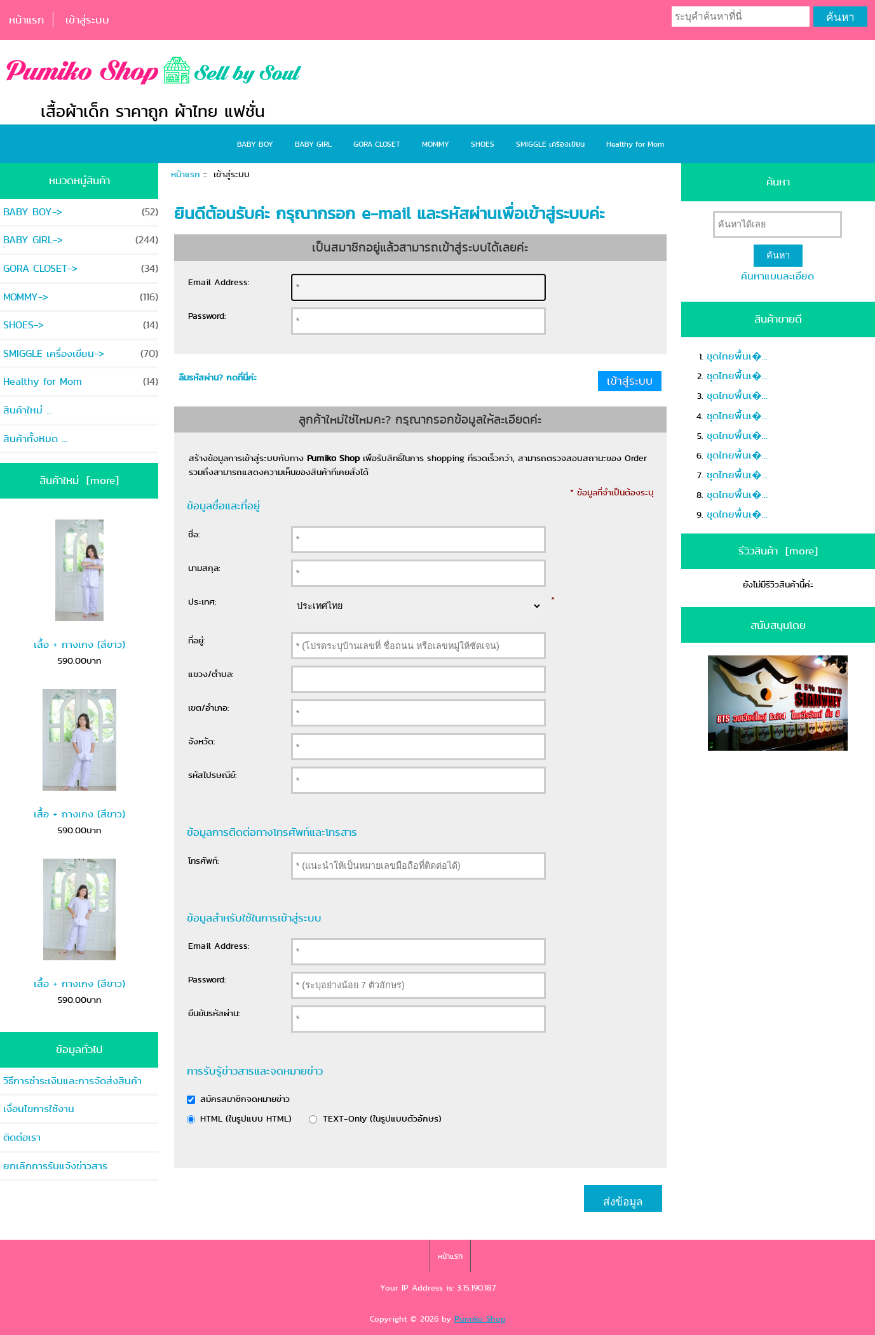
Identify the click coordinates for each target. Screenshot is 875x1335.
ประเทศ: (202, 601)
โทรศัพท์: (203, 860)
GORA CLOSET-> (80, 268)
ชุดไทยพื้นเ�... (737, 356)
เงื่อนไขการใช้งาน (38, 1108)
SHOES (482, 143)
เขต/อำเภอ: (208, 707)
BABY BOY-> (80, 212)
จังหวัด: (201, 741)
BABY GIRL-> (80, 239)
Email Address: (219, 282)
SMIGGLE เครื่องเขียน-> (80, 353)
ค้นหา (778, 181)
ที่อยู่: (196, 640)
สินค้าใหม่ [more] (79, 480)
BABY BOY (255, 143)
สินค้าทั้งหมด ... (35, 438)
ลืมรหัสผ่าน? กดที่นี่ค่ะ (218, 377)
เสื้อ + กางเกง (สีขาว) (79, 586)
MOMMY (435, 143)
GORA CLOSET (376, 143)
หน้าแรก (26, 19)
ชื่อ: (194, 534)
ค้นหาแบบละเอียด (777, 276)
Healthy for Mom (635, 143)
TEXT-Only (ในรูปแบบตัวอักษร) (382, 1118)
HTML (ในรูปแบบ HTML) (246, 1118)
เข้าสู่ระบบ (87, 19)
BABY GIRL (313, 143)
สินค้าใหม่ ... (27, 410)
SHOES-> (80, 325)
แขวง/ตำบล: (211, 674)
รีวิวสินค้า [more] (778, 550)
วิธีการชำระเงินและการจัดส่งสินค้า (72, 1080)
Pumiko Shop (480, 1319)
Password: (207, 315)
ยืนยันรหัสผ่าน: (214, 1013)
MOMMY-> (80, 297)
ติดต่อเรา (22, 1137)
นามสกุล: (204, 567)
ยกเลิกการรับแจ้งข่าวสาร (55, 1165)
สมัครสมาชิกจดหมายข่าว (245, 1098)
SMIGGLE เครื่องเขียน (550, 143)
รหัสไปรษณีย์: (212, 774)
